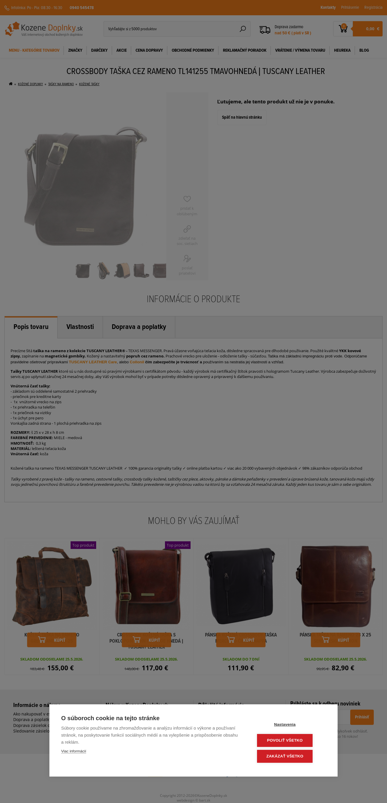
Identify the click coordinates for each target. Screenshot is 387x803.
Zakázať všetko (290, 756)
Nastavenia (290, 725)
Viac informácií (73, 752)
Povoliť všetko (290, 741)
